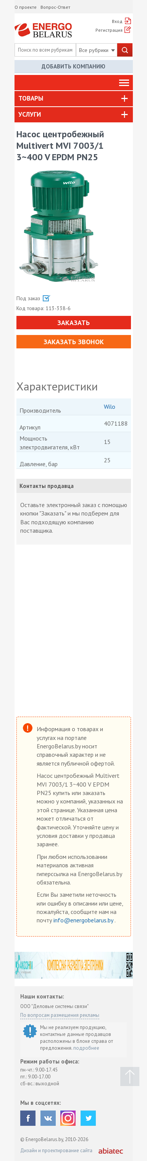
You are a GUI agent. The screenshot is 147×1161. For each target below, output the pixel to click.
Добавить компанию (73, 66)
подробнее (86, 1048)
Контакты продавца (46, 485)
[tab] (74, 98)
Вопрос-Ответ (55, 7)
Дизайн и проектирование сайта (56, 1150)
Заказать (73, 322)
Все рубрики (97, 50)
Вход (117, 21)
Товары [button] (30, 98)
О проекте (26, 7)
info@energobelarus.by (84, 920)
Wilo (109, 406)
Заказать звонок (74, 341)
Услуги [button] (29, 114)
